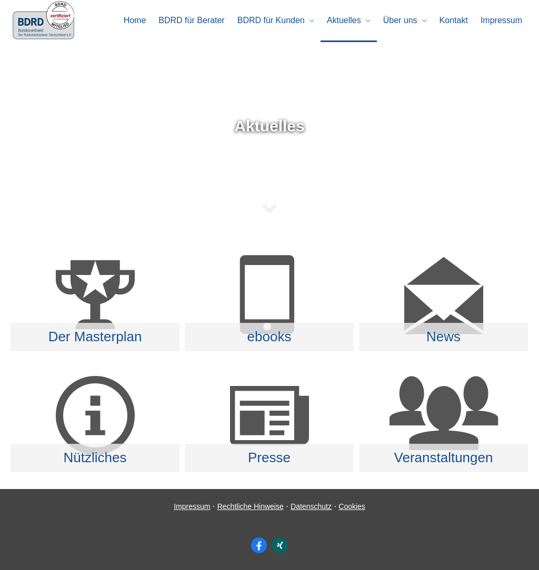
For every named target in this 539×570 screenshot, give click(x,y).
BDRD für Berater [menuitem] (191, 20)
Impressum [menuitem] (501, 20)
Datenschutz (311, 506)
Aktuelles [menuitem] (344, 20)
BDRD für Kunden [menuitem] (271, 20)
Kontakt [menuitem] (454, 20)
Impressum (192, 506)
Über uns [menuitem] (400, 20)
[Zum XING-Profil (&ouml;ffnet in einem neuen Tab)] (280, 545)
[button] (269, 213)
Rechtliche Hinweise (250, 506)
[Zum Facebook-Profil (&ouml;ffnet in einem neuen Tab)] (259, 545)
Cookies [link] (351, 506)
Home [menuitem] (135, 20)
